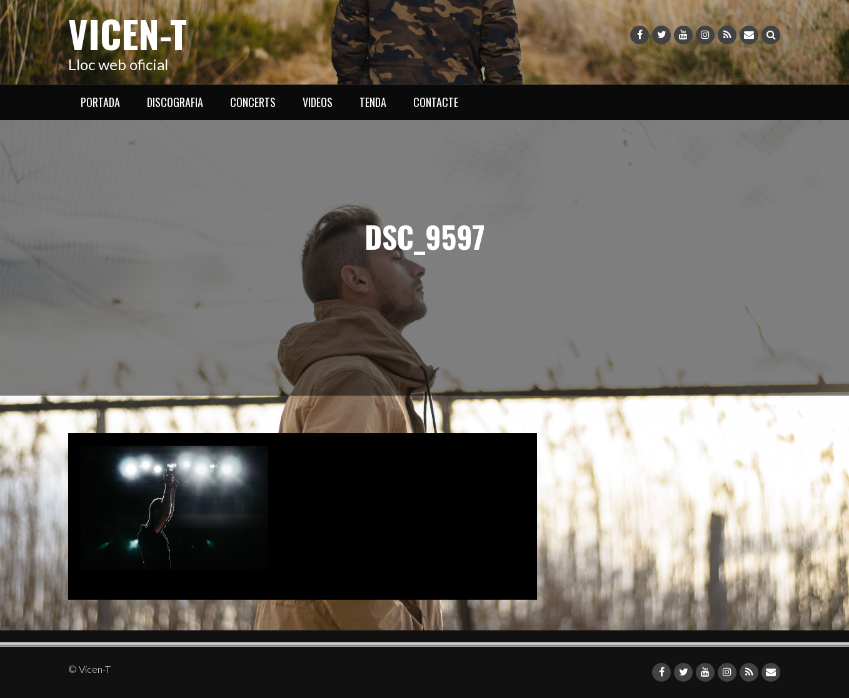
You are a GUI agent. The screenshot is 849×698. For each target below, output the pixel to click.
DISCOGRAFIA (175, 102)
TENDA (372, 102)
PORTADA (100, 102)
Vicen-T (127, 33)
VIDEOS (318, 102)
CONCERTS (253, 102)
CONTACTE (435, 102)
